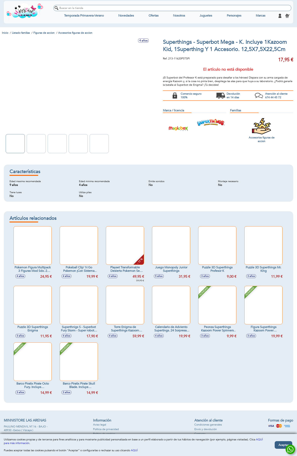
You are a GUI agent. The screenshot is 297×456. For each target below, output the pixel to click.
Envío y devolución (205, 429)
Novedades (126, 16)
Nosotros (179, 16)
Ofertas (154, 16)
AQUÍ (134, 450)
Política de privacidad (106, 429)
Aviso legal (99, 424)
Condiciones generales (208, 424)
